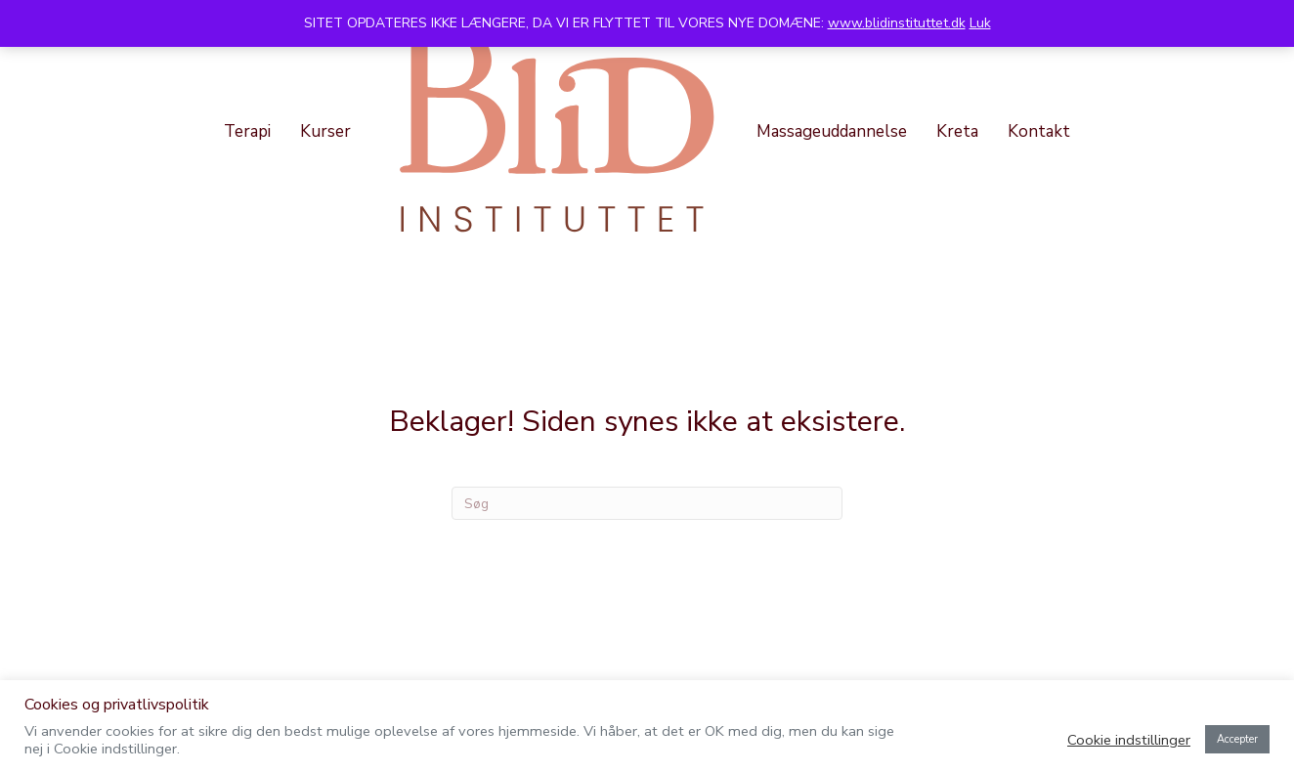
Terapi (247, 131)
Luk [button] (980, 23)
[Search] (647, 503)
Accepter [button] (1237, 739)
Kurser (325, 131)
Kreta (957, 131)
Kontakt (1039, 131)
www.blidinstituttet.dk (897, 23)
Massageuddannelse (831, 131)
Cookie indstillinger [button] (1128, 740)
